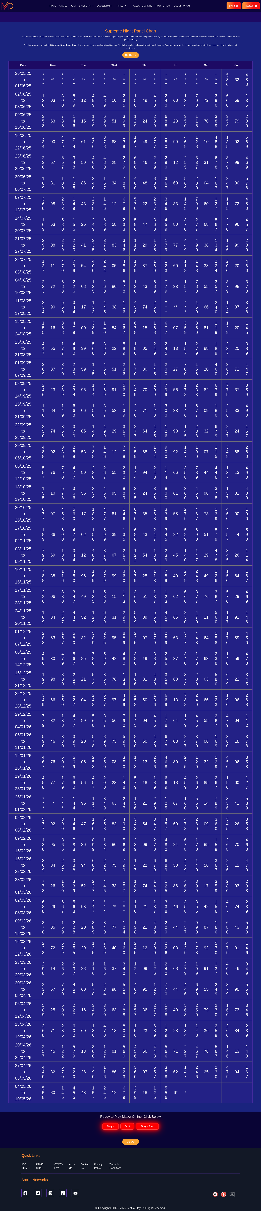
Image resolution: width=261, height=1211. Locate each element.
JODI (73, 5)
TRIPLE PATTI (123, 5)
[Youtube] (75, 1191)
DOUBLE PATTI (104, 5)
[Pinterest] (63, 1191)
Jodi (127, 1124)
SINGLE (63, 5)
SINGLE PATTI (86, 5)
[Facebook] (25, 1191)
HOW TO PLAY (162, 5)
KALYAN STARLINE (142, 5)
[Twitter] (37, 1191)
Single (110, 1124)
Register (251, 5)
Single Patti (147, 1124)
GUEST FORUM (182, 5)
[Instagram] (50, 1191)
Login (233, 5)
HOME (52, 5)
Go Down (130, 53)
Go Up (130, 1140)
